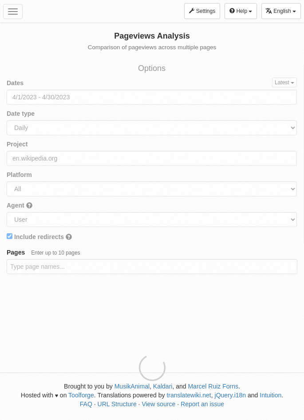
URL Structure (117, 404)
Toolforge (81, 395)
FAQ (86, 404)
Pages (43, 252)
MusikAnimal (132, 386)
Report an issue (202, 404)
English (280, 11)
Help (240, 11)
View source (158, 404)
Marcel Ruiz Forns (213, 386)
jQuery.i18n (230, 395)
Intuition (270, 395)
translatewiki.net (188, 395)
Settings (202, 11)
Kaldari (163, 386)
